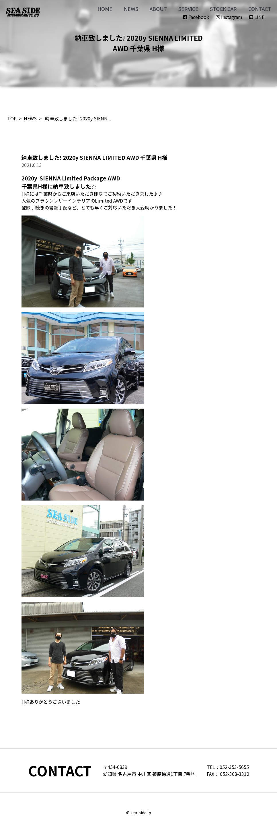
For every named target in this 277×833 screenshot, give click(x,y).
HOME (104, 8)
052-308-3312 (234, 773)
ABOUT (158, 8)
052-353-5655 (234, 766)
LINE (256, 17)
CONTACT (259, 8)
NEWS (131, 8)
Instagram (229, 17)
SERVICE (188, 8)
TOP (12, 118)
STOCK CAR (223, 8)
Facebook (196, 17)
